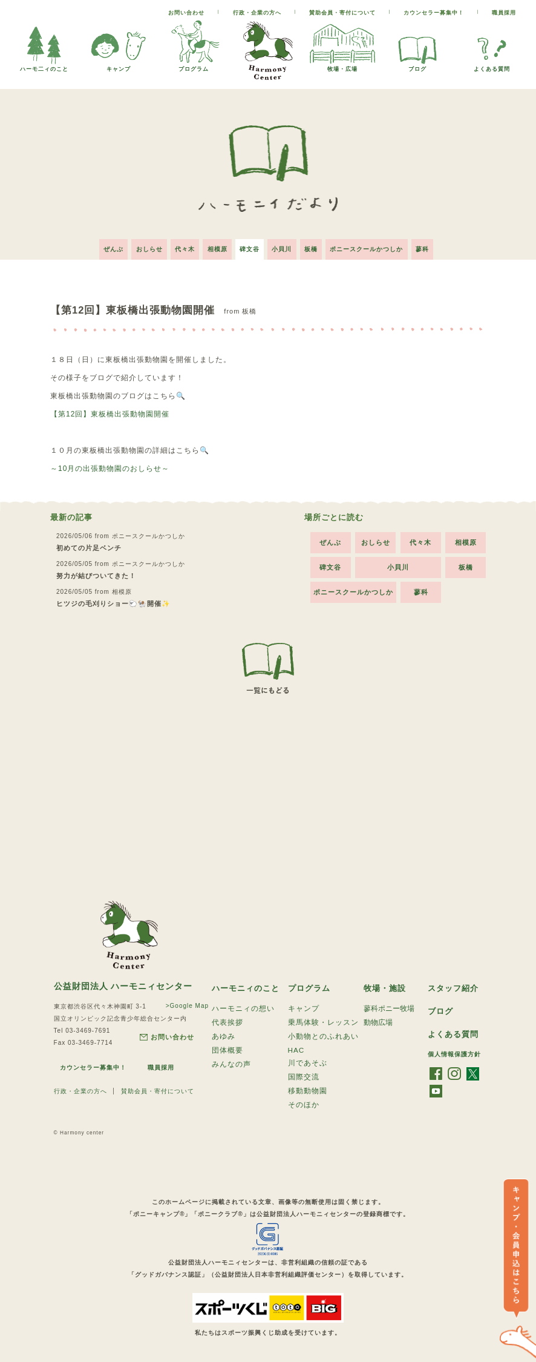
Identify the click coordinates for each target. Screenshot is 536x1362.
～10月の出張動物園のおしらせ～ (109, 464)
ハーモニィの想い (243, 1005)
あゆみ (223, 1035)
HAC (296, 1049)
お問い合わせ (186, 13)
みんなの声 (231, 1065)
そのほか (303, 1109)
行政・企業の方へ (257, 13)
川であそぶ (307, 1063)
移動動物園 (307, 1094)
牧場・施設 (386, 984)
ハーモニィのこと (248, 984)
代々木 (178, 245)
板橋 (317, 245)
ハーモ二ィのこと (44, 65)
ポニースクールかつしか (376, 245)
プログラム (193, 65)
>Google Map (183, 1001)
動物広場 (378, 1020)
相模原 (214, 245)
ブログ (417, 65)
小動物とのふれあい (323, 1035)
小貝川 (285, 245)
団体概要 (227, 1050)
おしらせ (139, 245)
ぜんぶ (100, 245)
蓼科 (435, 245)
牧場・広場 (342, 65)
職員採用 (504, 13)
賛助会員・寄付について (342, 13)
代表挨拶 (227, 1020)
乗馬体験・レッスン (323, 1020)
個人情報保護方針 (454, 1051)
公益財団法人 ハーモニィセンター (123, 982)
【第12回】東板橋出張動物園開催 (109, 410)
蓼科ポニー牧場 (389, 1005)
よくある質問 (492, 65)
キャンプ (118, 65)
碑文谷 (250, 245)
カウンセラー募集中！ (434, 13)
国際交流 (303, 1078)
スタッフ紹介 (455, 984)
